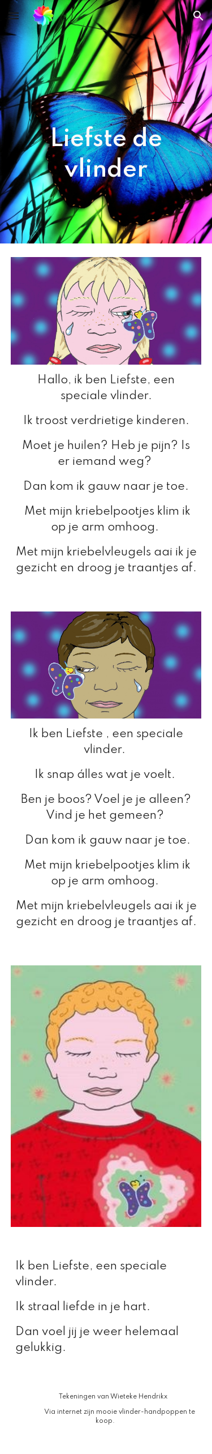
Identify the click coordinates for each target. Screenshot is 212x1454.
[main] (106, 122)
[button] (13, 15)
